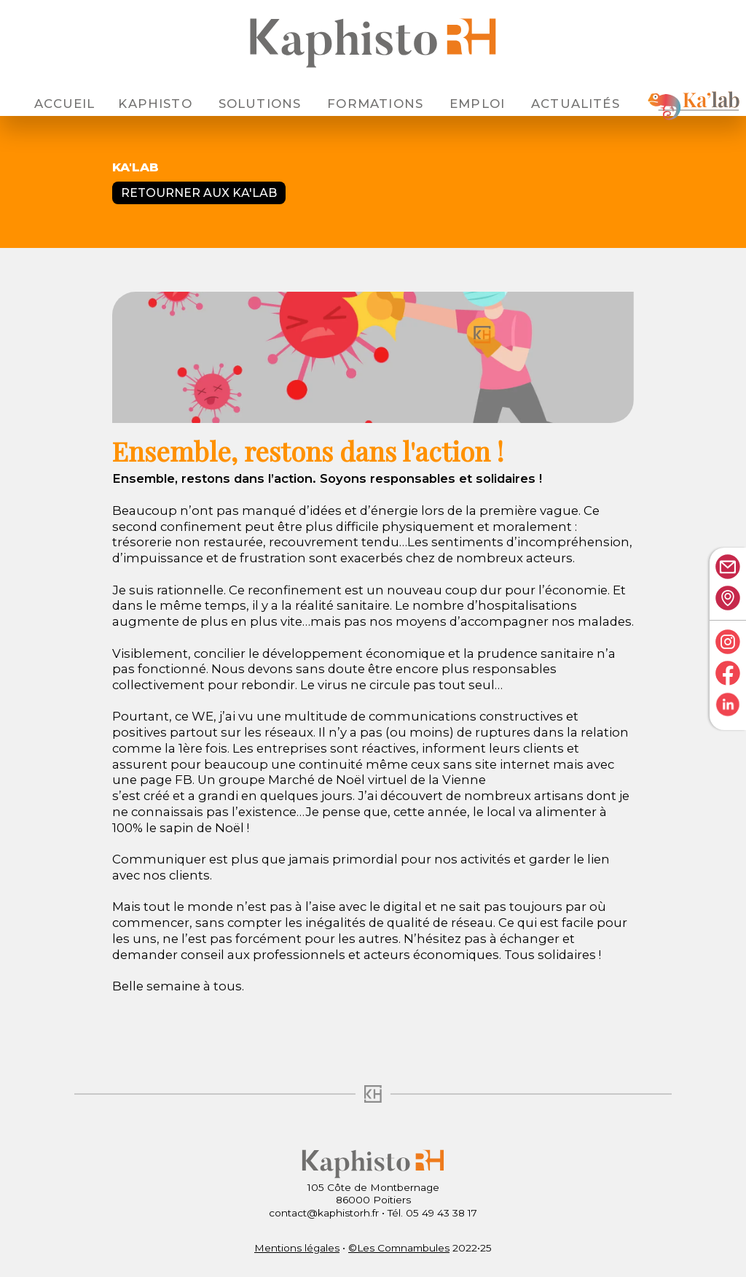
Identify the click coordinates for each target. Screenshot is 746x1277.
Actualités (575, 103)
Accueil (64, 103)
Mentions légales (296, 1248)
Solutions (260, 103)
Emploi (477, 103)
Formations (375, 103)
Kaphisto (155, 103)
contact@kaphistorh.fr (324, 1213)
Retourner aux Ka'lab (199, 193)
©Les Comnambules (398, 1248)
